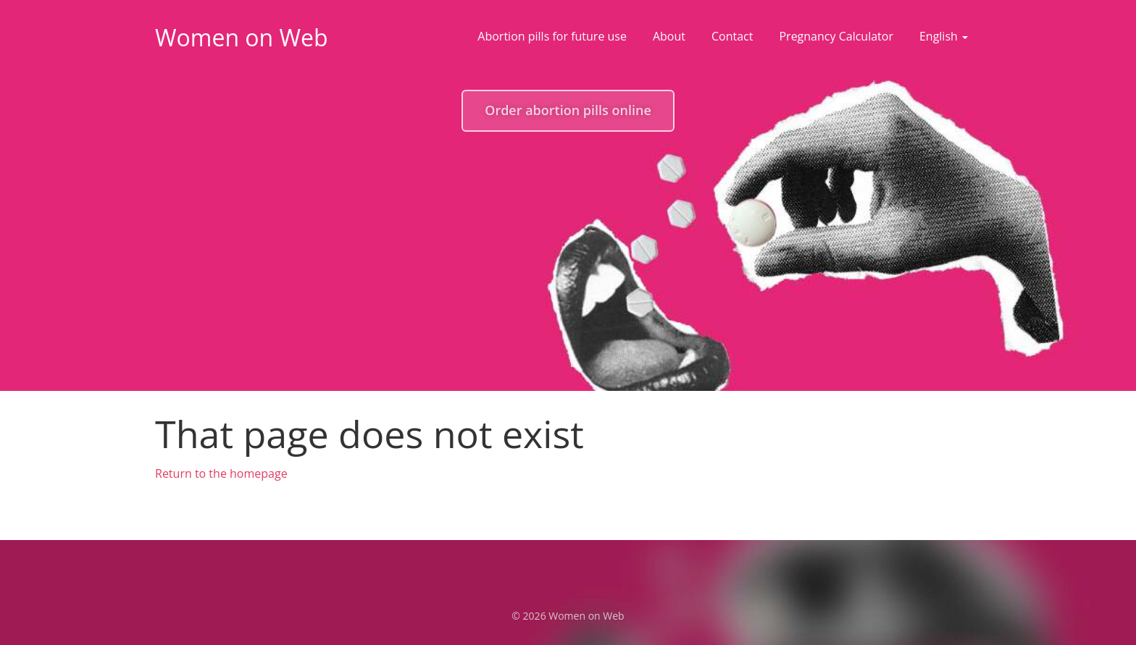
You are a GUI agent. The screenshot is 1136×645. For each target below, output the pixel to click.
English (943, 36)
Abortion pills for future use (552, 36)
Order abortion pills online (568, 110)
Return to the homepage (221, 473)
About (669, 36)
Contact (732, 36)
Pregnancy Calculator (836, 36)
